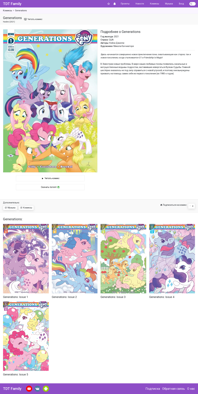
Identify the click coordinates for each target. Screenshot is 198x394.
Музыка (169, 3)
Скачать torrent (50, 187)
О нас (191, 388)
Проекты (125, 3)
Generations (21, 10)
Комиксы (154, 3)
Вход (181, 3)
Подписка (152, 388)
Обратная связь (173, 388)
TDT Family (12, 4)
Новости (140, 3)
